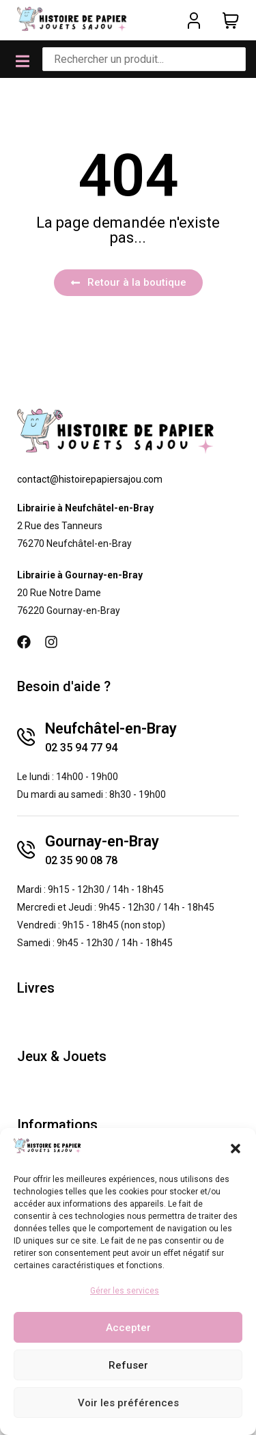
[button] (235, 1148)
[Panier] (231, 20)
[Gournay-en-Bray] (26, 850)
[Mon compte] (194, 20)
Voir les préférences (128, 1403)
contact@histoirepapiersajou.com (89, 479)
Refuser (128, 1365)
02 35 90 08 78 (81, 860)
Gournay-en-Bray (102, 841)
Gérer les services (124, 1291)
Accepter (128, 1328)
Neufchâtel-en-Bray (111, 728)
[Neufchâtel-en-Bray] (26, 737)
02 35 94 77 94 (81, 747)
